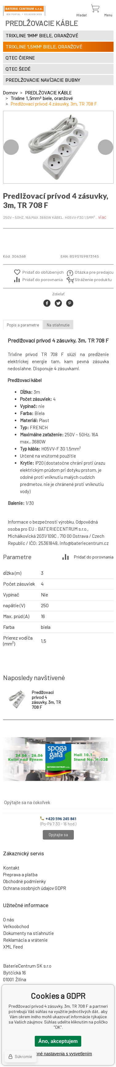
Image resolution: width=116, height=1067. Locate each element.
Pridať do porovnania (42, 279)
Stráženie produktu (90, 279)
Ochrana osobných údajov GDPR (34, 888)
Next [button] (105, 147)
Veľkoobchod (16, 926)
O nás (8, 919)
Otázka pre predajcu (90, 272)
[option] (58, 147)
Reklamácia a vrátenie (25, 940)
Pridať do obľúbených (43, 272)
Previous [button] (11, 147)
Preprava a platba (20, 874)
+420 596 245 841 (58, 818)
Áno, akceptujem (58, 1041)
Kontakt (11, 867)
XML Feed (13, 946)
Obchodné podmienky (24, 881)
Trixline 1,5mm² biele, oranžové (42, 98)
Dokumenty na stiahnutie (28, 933)
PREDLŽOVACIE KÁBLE (48, 93)
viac (102, 217)
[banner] (24, 11)
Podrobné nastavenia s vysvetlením (58, 1053)
